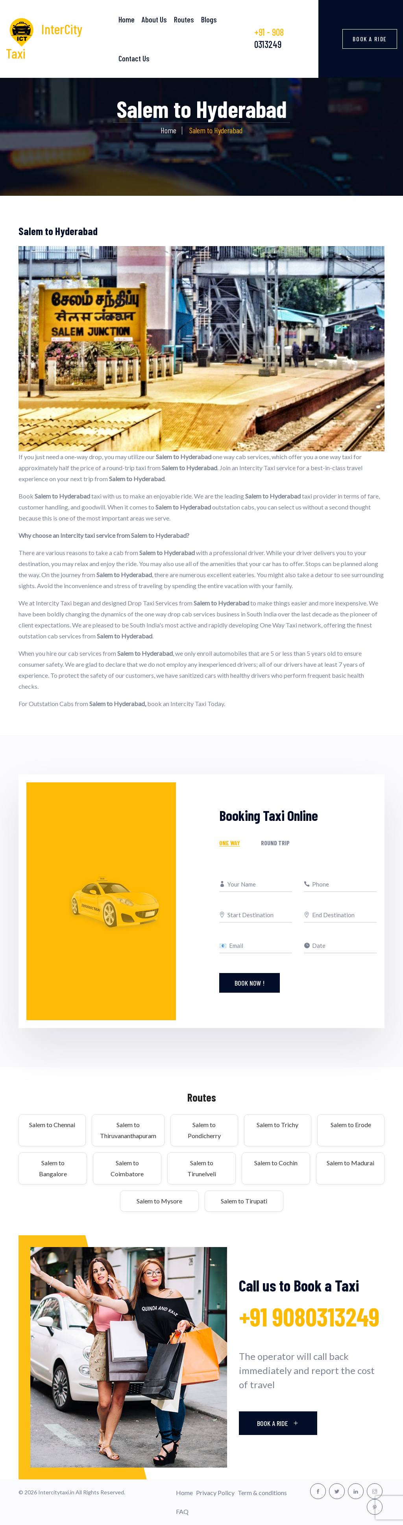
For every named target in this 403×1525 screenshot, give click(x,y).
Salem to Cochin (276, 1162)
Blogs (209, 19)
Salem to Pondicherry (204, 1130)
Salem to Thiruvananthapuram (128, 1130)
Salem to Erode (351, 1124)
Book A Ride (278, 1423)
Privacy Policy (215, 1492)
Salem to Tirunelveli (201, 1168)
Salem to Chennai (52, 1124)
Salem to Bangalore (53, 1168)
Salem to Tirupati (244, 1201)
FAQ (182, 1511)
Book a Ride (370, 38)
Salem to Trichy (277, 1124)
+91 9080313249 (309, 1316)
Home (126, 19)
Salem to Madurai (350, 1162)
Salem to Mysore (159, 1201)
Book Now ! (249, 983)
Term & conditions (262, 1492)
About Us (154, 19)
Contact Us (134, 58)
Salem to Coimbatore (127, 1168)
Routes (184, 19)
